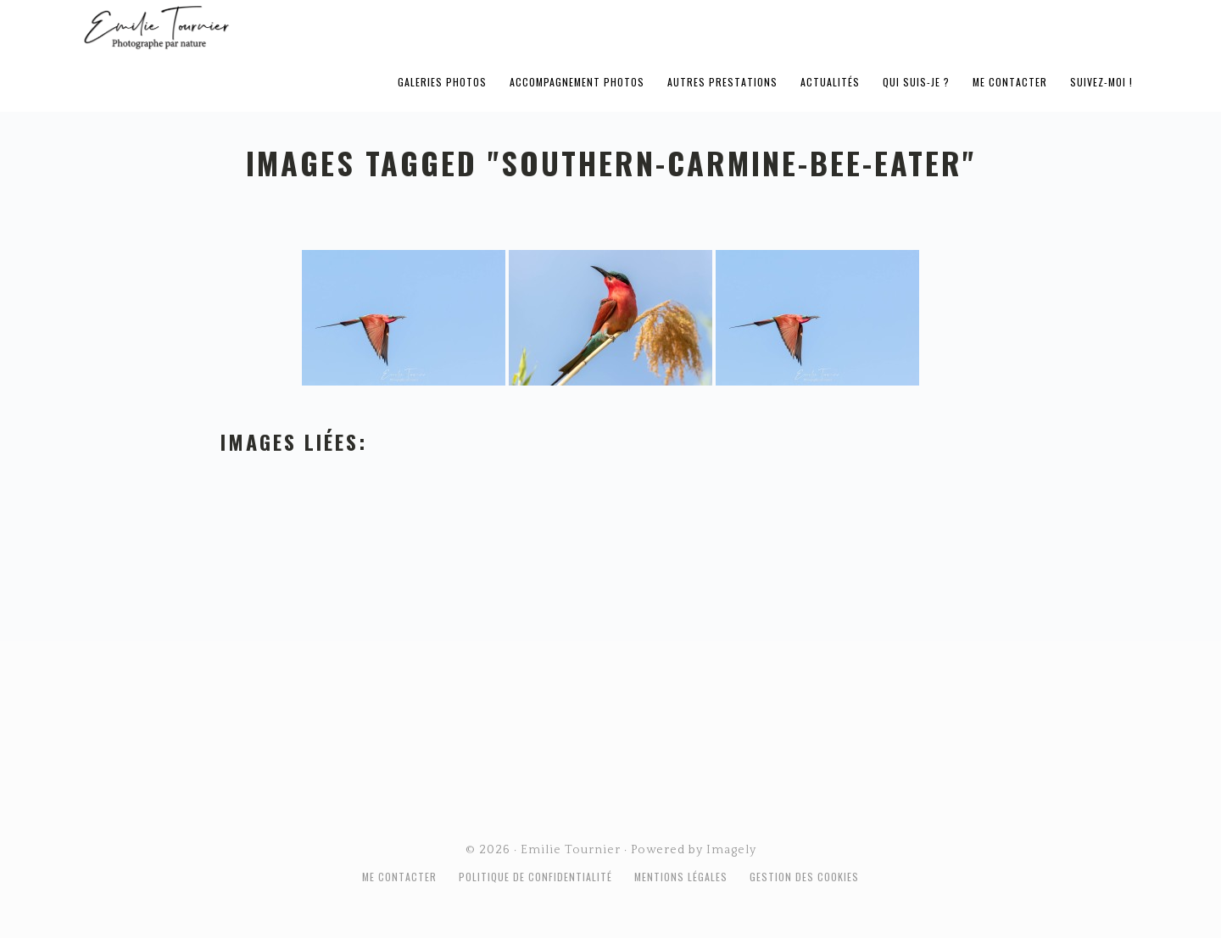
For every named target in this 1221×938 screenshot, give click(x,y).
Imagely (731, 850)
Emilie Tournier (290, 26)
